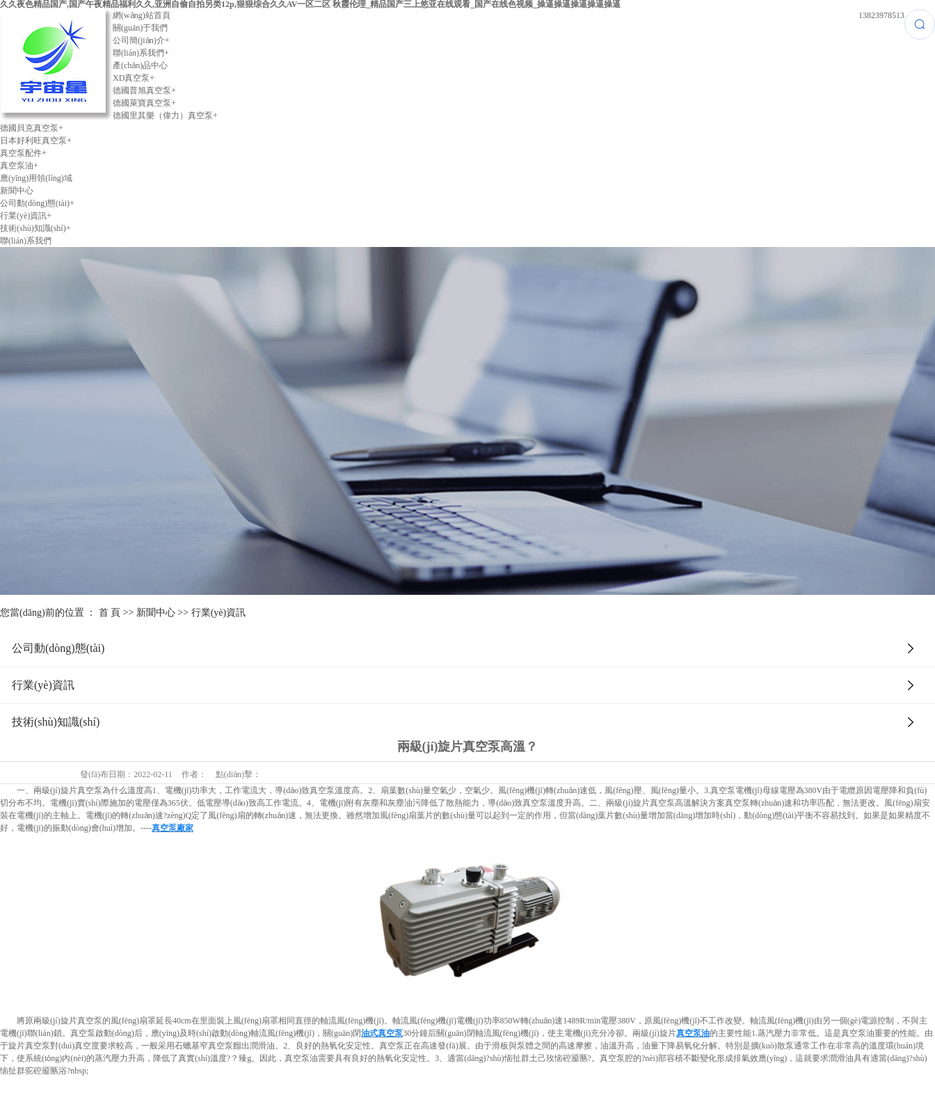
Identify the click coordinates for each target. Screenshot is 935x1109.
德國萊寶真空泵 (144, 103)
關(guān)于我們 (140, 28)
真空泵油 (19, 165)
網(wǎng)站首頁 (141, 15)
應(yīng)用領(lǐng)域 (36, 178)
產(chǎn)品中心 (140, 65)
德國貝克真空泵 (31, 128)
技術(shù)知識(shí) (35, 228)
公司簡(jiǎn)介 (141, 40)
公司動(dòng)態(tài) (37, 203)
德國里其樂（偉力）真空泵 (165, 115)
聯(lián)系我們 (141, 53)
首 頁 (110, 612)
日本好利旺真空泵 (36, 140)
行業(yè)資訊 (25, 216)
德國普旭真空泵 (144, 90)
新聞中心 (16, 191)
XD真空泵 (133, 78)
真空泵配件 (23, 153)
